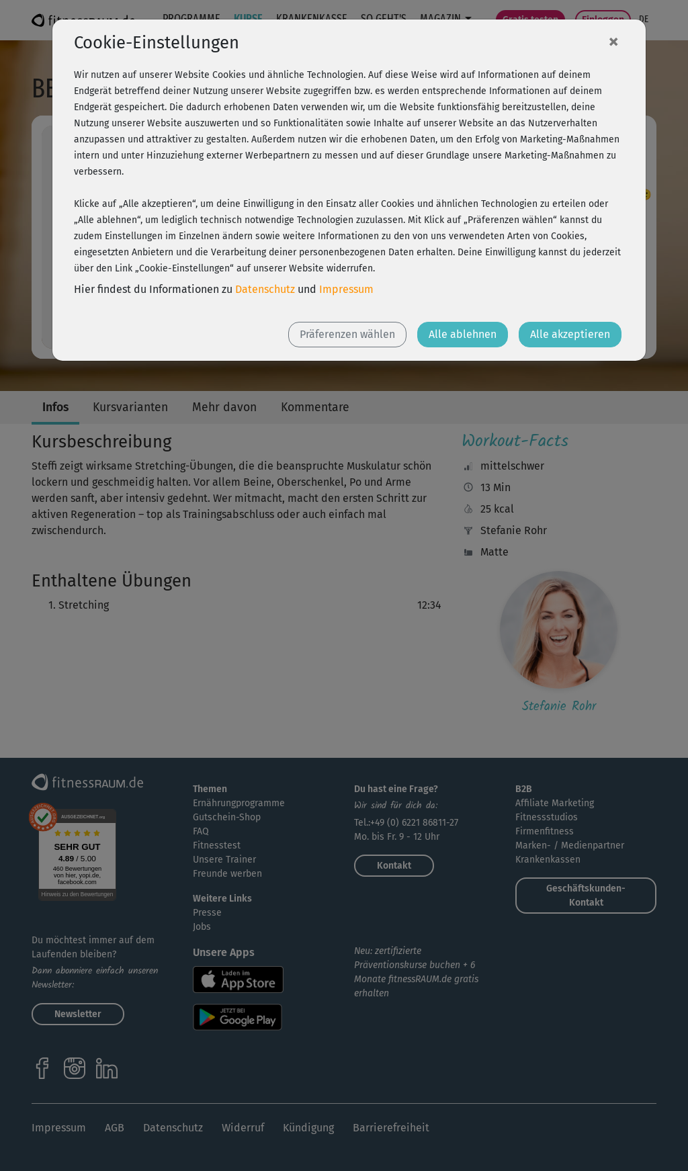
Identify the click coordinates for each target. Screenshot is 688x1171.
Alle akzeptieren (570, 334)
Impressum (346, 289)
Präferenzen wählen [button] (347, 334)
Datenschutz (265, 289)
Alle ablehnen (463, 334)
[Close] (613, 41)
